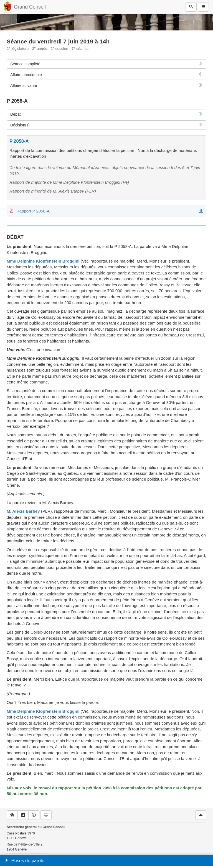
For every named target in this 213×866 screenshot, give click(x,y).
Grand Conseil (30, 7)
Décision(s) (20, 125)
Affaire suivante (23, 85)
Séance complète (25, 64)
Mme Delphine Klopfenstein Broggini (43, 261)
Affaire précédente (26, 74)
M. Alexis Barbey (23, 511)
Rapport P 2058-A (33, 211)
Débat (15, 114)
